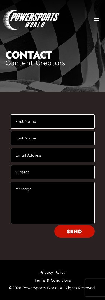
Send (74, 231)
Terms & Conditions (52, 280)
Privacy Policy (52, 272)
